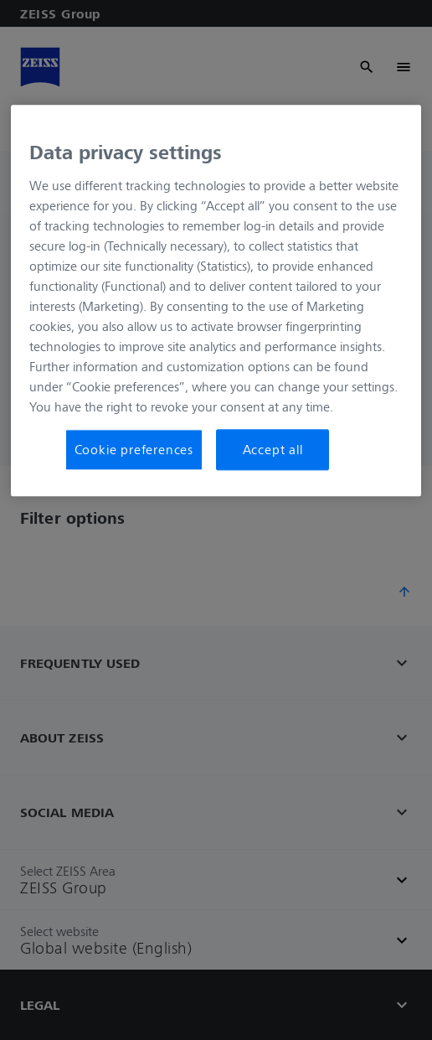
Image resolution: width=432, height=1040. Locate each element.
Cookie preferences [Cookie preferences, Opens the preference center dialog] (134, 450)
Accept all (273, 450)
